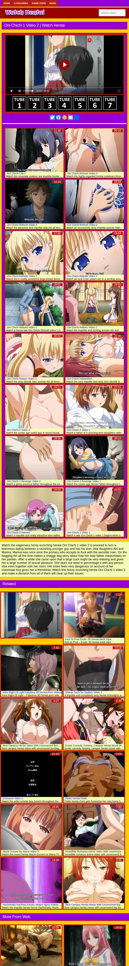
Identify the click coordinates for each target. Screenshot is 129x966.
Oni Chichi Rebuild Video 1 (22, 327)
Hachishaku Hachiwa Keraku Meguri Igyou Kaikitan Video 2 (36, 904)
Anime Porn (39, 3)
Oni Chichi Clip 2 (16, 173)
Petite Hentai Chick (76, 798)
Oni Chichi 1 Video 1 (78, 532)
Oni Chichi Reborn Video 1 (22, 378)
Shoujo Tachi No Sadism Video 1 (83, 692)
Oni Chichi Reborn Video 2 (82, 327)
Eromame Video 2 (13, 798)
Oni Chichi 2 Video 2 (18, 429)
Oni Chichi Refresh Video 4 (82, 173)
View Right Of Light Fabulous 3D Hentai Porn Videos (32, 692)
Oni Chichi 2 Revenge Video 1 (84, 481)
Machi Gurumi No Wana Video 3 (21, 851)
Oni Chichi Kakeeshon (79, 378)
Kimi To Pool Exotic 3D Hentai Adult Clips (88, 639)
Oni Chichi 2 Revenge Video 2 (24, 481)
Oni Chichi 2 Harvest (18, 532)
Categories (21, 3)
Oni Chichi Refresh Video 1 (22, 276)
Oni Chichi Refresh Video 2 (82, 224)
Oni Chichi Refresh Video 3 (22, 224)
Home (7, 3)
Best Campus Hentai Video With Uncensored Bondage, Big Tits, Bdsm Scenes (46, 745)
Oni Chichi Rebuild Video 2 (82, 276)
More (52, 3)
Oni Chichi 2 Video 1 (78, 429)
